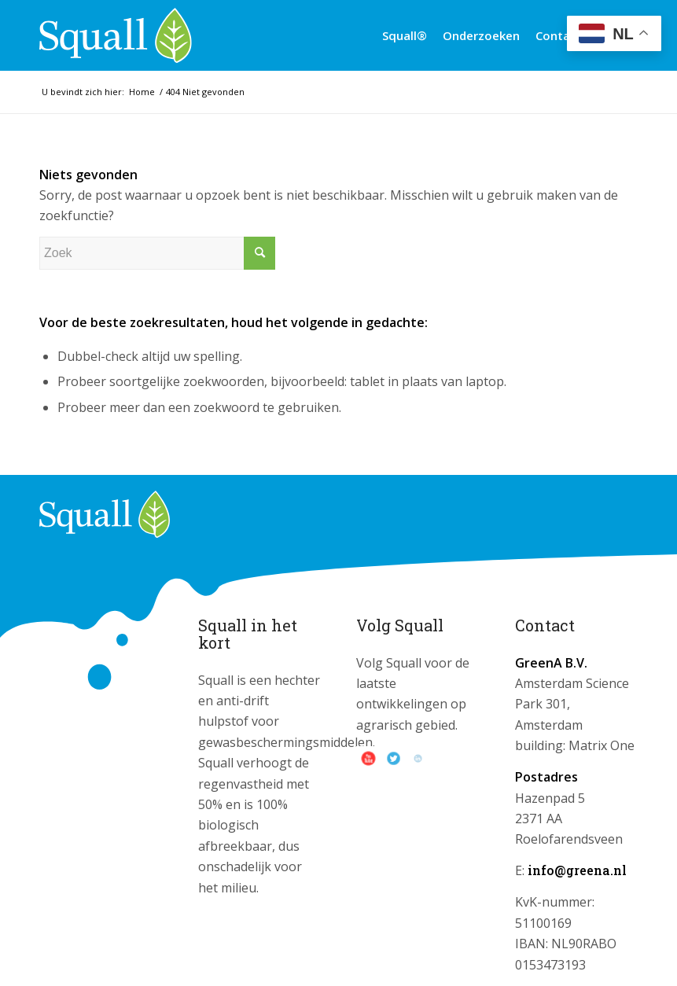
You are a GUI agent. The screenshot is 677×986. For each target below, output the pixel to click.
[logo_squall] (115, 35)
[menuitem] (404, 35)
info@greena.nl (577, 870)
